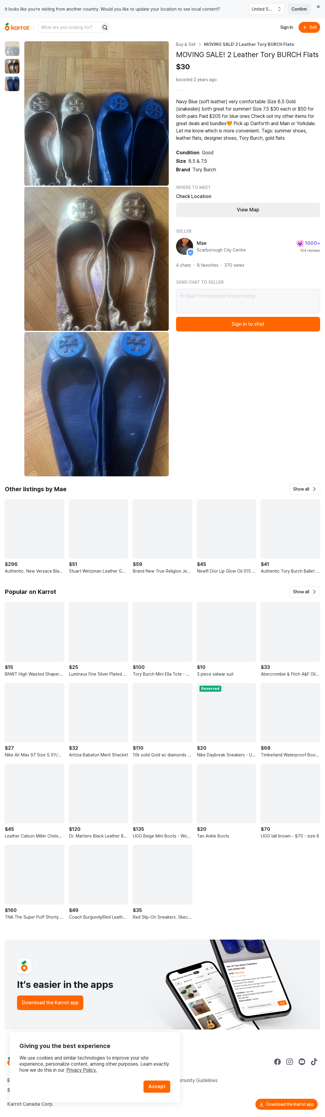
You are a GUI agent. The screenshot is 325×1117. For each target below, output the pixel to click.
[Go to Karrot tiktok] (314, 1061)
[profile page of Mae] (184, 246)
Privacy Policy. (81, 1070)
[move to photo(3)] (12, 84)
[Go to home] (17, 27)
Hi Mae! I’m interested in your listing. (248, 301)
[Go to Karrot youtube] (302, 1061)
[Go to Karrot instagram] (289, 1061)
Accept (156, 1086)
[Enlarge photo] (96, 113)
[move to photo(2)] (12, 66)
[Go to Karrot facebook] (277, 1061)
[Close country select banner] (318, 6)
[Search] (105, 27)
